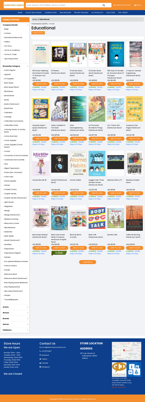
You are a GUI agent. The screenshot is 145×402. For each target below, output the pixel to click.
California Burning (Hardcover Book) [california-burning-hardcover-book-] (133, 236)
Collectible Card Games (13, 121)
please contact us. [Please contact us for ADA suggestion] (119, 387)
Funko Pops (8, 177)
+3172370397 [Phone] (46, 351)
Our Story (8, 46)
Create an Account (122, 5)
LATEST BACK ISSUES (33, 12)
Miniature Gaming (11, 219)
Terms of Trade (10, 54)
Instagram (45, 367)
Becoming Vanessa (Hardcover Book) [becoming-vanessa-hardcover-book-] (40, 236)
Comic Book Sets (11, 136)
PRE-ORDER (122, 12)
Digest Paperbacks (11, 168)
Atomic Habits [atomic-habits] (75, 180)
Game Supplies (10, 181)
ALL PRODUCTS (97, 12)
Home (34, 19)
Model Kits (8, 232)
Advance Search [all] (38, 33)
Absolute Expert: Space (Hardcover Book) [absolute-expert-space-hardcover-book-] (39, 127)
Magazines (8, 206)
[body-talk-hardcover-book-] (97, 252)
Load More (87, 262)
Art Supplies (9, 78)
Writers (6, 313)
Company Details (10, 25)
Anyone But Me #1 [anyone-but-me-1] (39, 180)
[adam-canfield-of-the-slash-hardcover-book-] (59, 143)
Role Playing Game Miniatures (16, 282)
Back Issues (8, 83)
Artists (6, 307)
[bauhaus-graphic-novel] (134, 197)
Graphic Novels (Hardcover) (15, 198)
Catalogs (7, 117)
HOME (20, 12)
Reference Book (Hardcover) (15, 278)
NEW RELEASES (65, 12)
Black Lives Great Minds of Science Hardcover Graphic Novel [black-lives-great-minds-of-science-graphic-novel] (58, 238)
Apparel (7, 74)
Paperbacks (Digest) (12, 253)
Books (6, 100)
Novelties (7, 244)
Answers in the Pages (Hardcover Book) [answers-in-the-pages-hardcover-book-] (133, 127)
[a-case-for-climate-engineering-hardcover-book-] (134, 54)
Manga (7, 210)
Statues (7, 295)
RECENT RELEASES (81, 12)
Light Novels (9, 202)
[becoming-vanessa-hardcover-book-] (40, 252)
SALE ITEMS (110, 12)
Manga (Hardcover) (12, 215)
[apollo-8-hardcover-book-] (59, 197)
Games (7, 185)
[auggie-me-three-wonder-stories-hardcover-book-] (97, 197)
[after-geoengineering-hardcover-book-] (78, 143)
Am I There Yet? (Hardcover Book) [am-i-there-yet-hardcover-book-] (114, 126)
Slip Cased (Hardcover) (13, 291)
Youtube (44, 363)
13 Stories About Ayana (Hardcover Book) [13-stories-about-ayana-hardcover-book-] (77, 73)
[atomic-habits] (78, 197)
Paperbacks (9, 249)
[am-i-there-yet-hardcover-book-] (115, 143)
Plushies (7, 257)
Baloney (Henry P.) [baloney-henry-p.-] (114, 180)
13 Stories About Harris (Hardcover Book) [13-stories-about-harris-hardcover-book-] (96, 73)
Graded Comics (10, 189)
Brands (6, 318)
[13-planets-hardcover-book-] (59, 54)
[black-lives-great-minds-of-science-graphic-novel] (59, 253)
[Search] (68, 5)
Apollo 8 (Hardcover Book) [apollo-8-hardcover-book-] (59, 181)
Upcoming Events (11, 59)
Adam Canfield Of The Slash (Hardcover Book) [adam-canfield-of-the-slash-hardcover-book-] (58, 127)
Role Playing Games (12, 287)
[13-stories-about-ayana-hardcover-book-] (78, 54)
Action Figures (9, 70)
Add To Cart (41, 84)
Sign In (137, 5)
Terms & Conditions (12, 50)
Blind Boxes (8, 91)
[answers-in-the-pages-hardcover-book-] (134, 143)
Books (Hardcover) (11, 104)
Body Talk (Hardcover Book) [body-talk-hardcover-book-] (96, 236)
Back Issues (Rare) (11, 87)
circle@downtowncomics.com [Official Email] (54, 347)
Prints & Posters (10, 266)
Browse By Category (11, 66)
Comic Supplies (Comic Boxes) (13, 145)
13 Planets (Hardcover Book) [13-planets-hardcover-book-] (58, 72)
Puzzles (7, 270)
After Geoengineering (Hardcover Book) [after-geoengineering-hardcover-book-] (77, 127)
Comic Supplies (10, 140)
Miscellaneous (9, 227)
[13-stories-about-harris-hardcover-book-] (97, 54)
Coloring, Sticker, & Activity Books (14, 130)
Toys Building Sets (11, 299)
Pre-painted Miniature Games (16, 261)
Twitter (44, 359)
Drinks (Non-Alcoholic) (13, 172)
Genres (6, 324)
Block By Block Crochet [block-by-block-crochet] (75, 236)
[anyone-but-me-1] (40, 197)
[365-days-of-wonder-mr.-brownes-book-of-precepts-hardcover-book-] (115, 54)
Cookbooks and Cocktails (14, 160)
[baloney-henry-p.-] (115, 197)
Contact (7, 33)
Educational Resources (13, 37)
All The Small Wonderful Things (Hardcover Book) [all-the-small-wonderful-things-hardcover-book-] (96, 127)
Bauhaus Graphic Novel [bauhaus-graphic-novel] (133, 181)
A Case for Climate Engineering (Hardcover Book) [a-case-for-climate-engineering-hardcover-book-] (133, 73)
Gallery (7, 42)
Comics (7, 151)
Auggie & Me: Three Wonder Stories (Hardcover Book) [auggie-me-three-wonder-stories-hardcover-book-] (96, 182)
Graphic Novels (10, 193)
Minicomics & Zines (11, 223)
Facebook (45, 355)
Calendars (8, 112)
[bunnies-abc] (115, 252)
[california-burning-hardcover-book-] (134, 252)
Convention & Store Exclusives (16, 155)
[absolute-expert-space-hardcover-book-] (40, 143)
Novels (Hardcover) (12, 240)
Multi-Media (9, 236)
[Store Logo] (14, 5)
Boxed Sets (8, 108)
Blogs (6, 29)
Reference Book (10, 274)
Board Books (9, 95)
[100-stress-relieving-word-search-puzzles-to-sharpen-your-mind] (40, 54)
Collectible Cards (11, 125)
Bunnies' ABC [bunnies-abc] (112, 235)
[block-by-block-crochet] (78, 252)
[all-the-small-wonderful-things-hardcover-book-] (97, 143)
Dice (6, 164)
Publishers (7, 330)
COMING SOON (50, 12)
